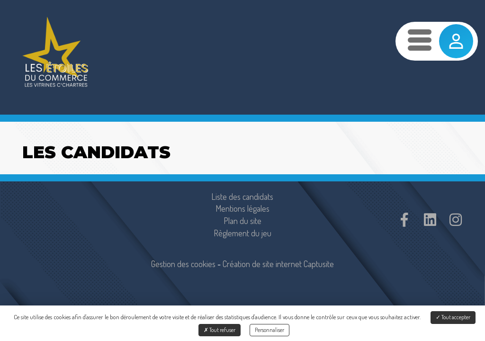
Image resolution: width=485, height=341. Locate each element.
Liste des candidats (242, 196)
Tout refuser (219, 329)
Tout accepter (453, 317)
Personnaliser (269, 329)
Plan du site (242, 220)
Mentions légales (242, 208)
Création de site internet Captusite (278, 264)
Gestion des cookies (183, 264)
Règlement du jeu (242, 233)
